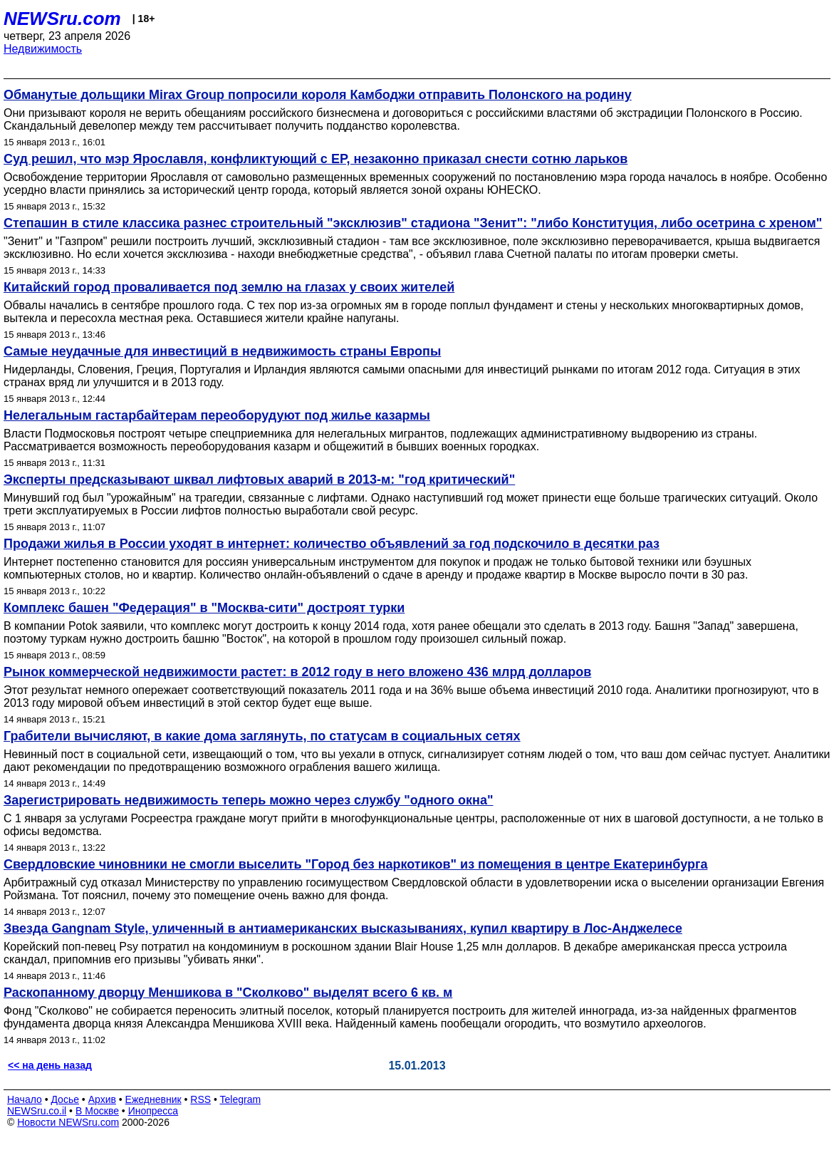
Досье (65, 1099)
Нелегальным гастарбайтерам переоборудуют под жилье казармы (217, 415)
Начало (24, 1099)
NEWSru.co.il (36, 1111)
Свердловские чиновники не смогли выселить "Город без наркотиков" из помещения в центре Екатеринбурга (355, 864)
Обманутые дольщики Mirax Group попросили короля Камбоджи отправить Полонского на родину (318, 95)
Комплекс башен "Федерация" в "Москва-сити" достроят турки (204, 608)
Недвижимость (43, 49)
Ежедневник (153, 1099)
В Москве (97, 1111)
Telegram (240, 1099)
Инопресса (153, 1111)
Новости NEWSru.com (68, 1122)
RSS (200, 1099)
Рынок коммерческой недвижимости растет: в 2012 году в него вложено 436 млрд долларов (297, 672)
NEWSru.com (62, 18)
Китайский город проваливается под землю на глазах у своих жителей (229, 287)
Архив (102, 1099)
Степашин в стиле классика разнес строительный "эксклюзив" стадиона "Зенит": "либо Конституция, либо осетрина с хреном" (413, 223)
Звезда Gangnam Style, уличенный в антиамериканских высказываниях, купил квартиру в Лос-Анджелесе (343, 928)
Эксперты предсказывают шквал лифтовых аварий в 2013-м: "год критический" (259, 479)
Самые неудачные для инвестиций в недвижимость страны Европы (222, 351)
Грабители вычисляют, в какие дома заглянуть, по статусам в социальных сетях (262, 736)
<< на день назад (50, 1065)
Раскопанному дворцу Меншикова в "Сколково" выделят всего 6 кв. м (228, 992)
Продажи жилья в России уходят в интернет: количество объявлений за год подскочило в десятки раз (332, 544)
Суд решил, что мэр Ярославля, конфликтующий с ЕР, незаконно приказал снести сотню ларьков (315, 159)
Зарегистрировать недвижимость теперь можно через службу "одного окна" (248, 800)
